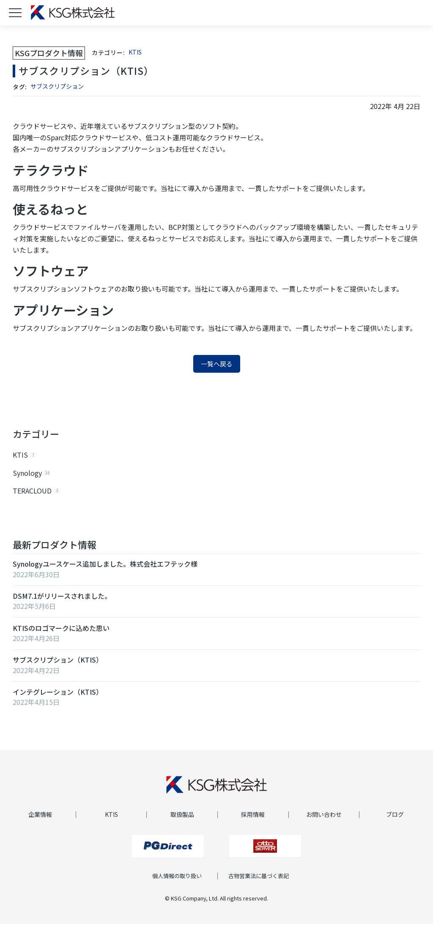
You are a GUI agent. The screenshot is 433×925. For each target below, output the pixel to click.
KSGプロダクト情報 (49, 52)
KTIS (135, 52)
